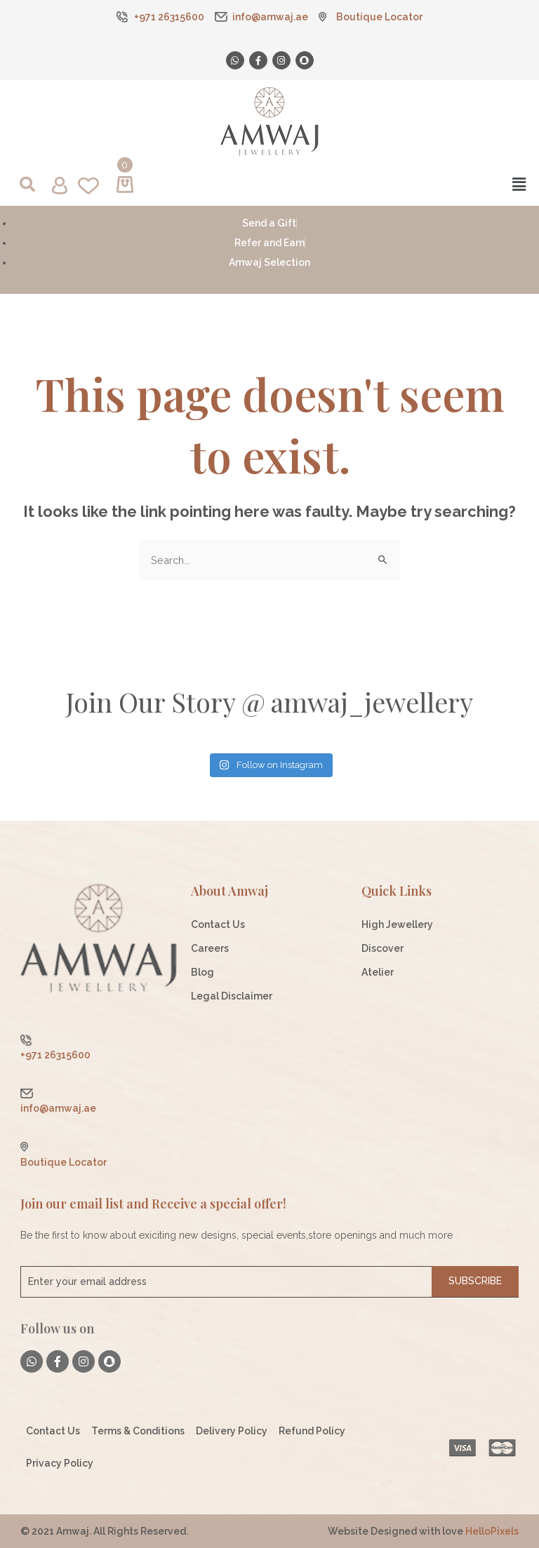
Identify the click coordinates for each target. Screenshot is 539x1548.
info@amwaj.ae (270, 16)
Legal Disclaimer (231, 996)
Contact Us (218, 924)
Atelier (377, 972)
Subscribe (475, 1280)
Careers (210, 948)
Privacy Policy (59, 1463)
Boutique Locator (379, 16)
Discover (382, 948)
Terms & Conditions (138, 1430)
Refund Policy (312, 1430)
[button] (401, 184)
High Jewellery (397, 924)
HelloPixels (492, 1531)
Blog (202, 972)
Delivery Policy (231, 1430)
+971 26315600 (169, 16)
